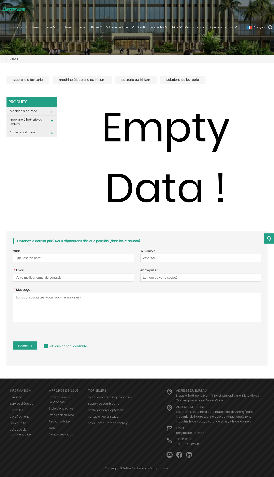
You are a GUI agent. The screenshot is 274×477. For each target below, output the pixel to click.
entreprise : (149, 271)
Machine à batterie (28, 79)
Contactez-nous (61, 434)
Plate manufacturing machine (110, 397)
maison (12, 58)
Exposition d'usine (61, 415)
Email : (19, 271)
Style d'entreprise (61, 408)
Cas (52, 428)
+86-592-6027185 (188, 444)
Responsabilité (59, 421)
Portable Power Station (104, 417)
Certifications (19, 417)
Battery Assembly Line (103, 404)
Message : (22, 290)
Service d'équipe (21, 404)
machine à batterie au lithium (82, 79)
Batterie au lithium (135, 79)
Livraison (16, 397)
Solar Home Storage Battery (108, 423)
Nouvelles (16, 410)
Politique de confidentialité (68, 346)
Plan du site (18, 423)
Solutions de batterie (182, 79)
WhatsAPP (148, 251)
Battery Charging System (106, 410)
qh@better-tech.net (191, 433)
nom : (17, 251)
